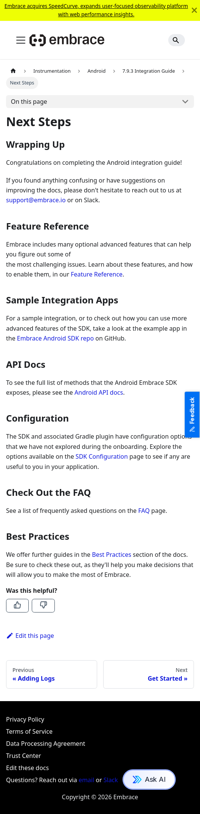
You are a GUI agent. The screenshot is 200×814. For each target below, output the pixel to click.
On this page (29, 101)
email (86, 780)
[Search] (176, 40)
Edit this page (30, 635)
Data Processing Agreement (45, 743)
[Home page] (13, 71)
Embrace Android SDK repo (55, 338)
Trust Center (23, 756)
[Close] (194, 10)
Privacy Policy (25, 719)
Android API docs (98, 392)
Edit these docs (27, 768)
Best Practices (111, 554)
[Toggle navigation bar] (20, 40)
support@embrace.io (36, 200)
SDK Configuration (102, 456)
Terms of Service (29, 731)
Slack (111, 780)
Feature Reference (96, 274)
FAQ (144, 510)
